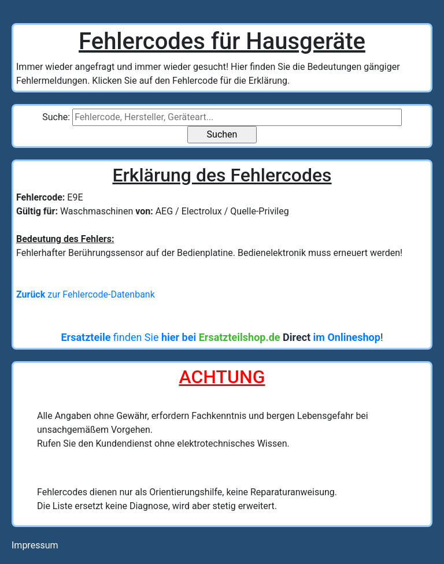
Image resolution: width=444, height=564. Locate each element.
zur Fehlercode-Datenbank (85, 294)
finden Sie (220, 337)
